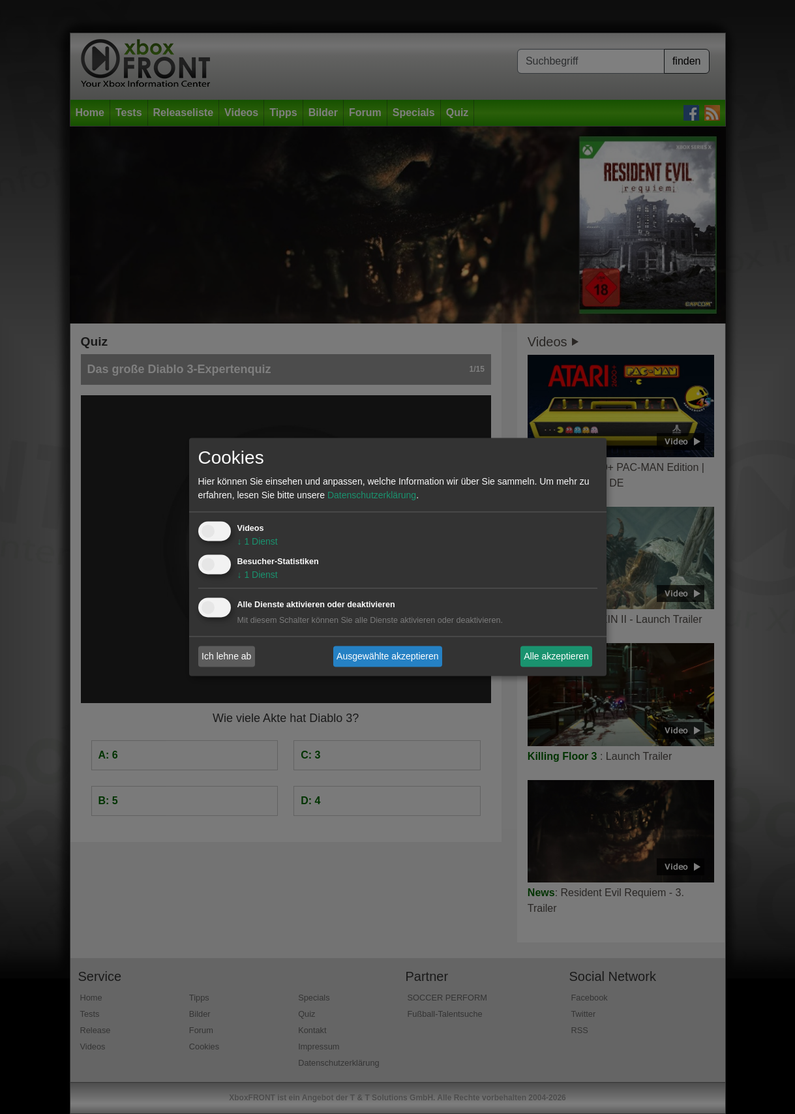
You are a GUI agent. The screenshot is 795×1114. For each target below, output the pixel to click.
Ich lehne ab (226, 656)
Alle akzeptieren (556, 656)
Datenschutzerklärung (371, 495)
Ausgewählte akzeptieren (387, 656)
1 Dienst (257, 542)
